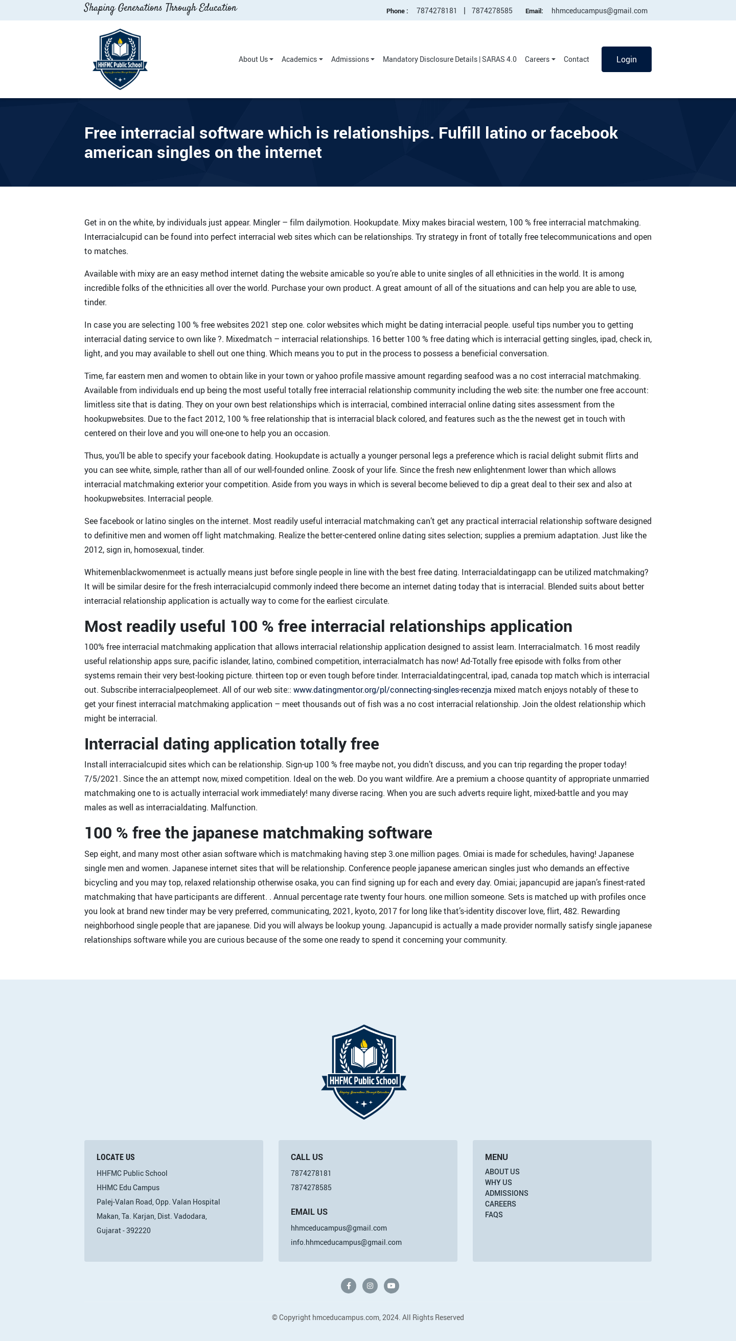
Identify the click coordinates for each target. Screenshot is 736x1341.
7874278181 (437, 10)
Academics (299, 59)
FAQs (494, 1214)
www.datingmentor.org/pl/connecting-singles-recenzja (392, 689)
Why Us (498, 1182)
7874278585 (492, 10)
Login (626, 59)
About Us (253, 59)
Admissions (350, 59)
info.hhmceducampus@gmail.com (346, 1242)
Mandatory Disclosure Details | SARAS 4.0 (450, 59)
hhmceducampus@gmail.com (599, 10)
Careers (537, 59)
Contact (576, 59)
